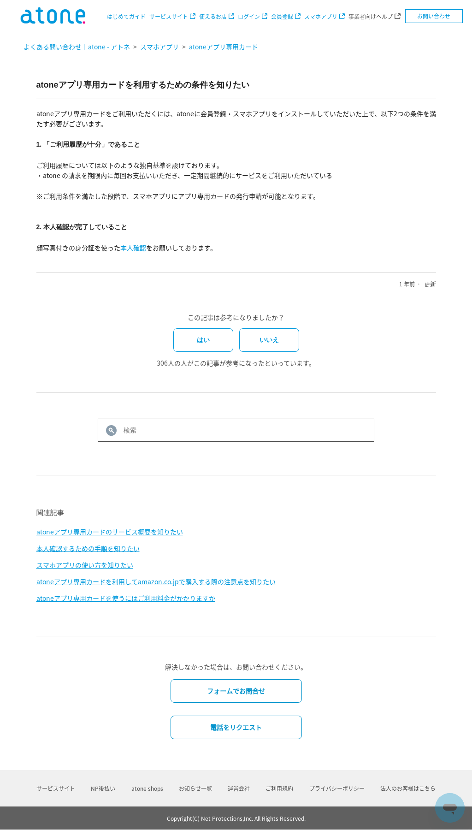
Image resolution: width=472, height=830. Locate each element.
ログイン (249, 16)
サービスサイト (168, 16)
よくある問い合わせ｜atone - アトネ (77, 46)
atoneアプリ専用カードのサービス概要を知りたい (109, 531)
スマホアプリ (320, 16)
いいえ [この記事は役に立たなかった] (269, 340)
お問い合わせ (433, 16)
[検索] (236, 430)
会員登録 (282, 16)
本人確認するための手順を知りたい (88, 548)
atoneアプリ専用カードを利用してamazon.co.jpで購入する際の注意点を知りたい (156, 581)
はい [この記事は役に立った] (203, 340)
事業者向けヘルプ (370, 16)
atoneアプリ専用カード (223, 46)
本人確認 (133, 247)
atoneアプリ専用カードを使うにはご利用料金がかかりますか (125, 598)
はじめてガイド (126, 16)
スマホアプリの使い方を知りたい (84, 564)
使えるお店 (213, 16)
